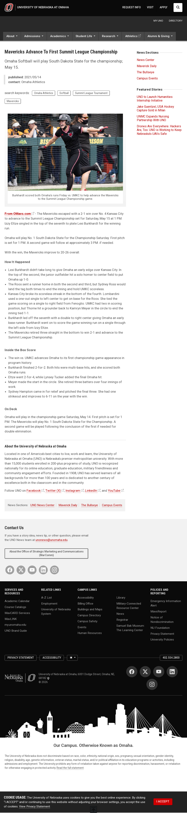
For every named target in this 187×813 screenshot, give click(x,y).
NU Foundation (160, 628)
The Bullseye (89, 505)
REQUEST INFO (131, 7)
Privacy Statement (162, 634)
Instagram (73, 491)
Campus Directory (89, 615)
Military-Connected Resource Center (128, 606)
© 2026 (44, 682)
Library (120, 598)
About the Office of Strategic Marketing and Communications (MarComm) (46, 553)
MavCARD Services (17, 613)
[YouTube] (32, 570)
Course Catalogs (15, 607)
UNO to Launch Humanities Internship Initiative (155, 99)
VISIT (150, 7)
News (120, 614)
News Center (145, 60)
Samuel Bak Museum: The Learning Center (130, 628)
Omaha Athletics (43, 93)
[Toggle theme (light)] (72, 658)
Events (82, 627)
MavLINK (11, 619)
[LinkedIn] (43, 570)
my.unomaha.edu (15, 625)
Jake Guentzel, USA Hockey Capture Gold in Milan (155, 108)
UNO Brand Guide (16, 631)
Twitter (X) (53, 491)
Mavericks (13, 101)
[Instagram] (54, 570)
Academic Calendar (17, 601)
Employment (49, 604)
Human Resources (90, 633)
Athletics (131, 36)
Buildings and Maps (90, 609)
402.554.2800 (171, 658)
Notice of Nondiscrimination (162, 620)
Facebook (34, 491)
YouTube (114, 491)
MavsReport (158, 612)
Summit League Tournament (91, 93)
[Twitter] (21, 570)
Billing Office (85, 604)
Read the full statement (70, 768)
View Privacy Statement (34, 807)
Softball (64, 93)
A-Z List (46, 598)
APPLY (163, 7)
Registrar (122, 620)
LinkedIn (91, 491)
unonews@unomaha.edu (52, 540)
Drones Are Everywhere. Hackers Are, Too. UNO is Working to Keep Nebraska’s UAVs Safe (159, 130)
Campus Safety (87, 621)
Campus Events (112, 505)
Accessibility (86, 598)
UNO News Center (42, 505)
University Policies (162, 640)
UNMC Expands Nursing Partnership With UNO (153, 118)
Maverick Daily (67, 505)
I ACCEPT (162, 802)
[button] (12, 37)
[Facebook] (9, 570)
